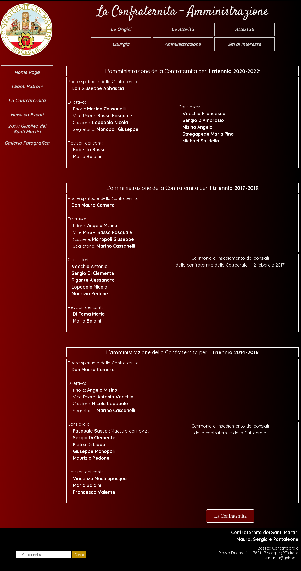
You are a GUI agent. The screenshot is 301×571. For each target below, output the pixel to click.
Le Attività (182, 29)
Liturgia (120, 44)
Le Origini (120, 29)
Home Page (27, 72)
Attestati (244, 29)
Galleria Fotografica (26, 143)
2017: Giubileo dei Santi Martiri (27, 128)
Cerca (79, 554)
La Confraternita (27, 100)
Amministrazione (183, 44)
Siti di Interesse (244, 44)
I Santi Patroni (27, 86)
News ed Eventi (26, 114)
